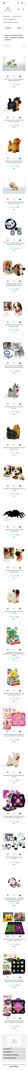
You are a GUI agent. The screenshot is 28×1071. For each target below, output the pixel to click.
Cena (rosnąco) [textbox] (6, 45)
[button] (23, 2)
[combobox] (14, 45)
